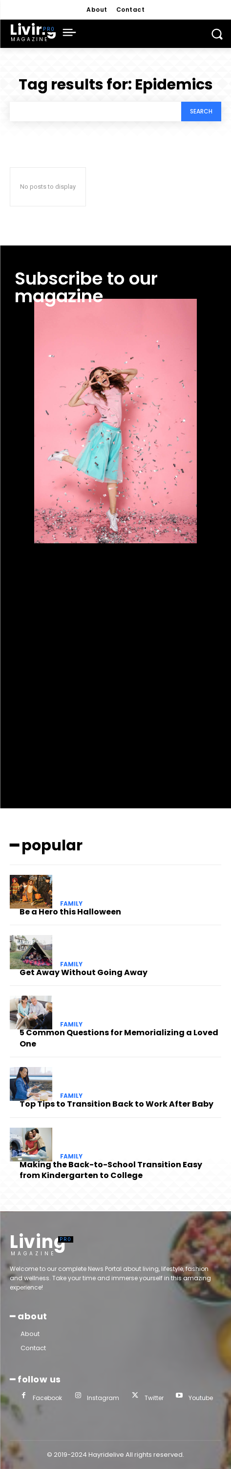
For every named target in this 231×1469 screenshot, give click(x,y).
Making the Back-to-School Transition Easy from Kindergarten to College (111, 1170)
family (71, 904)
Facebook (47, 1398)
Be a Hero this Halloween (70, 911)
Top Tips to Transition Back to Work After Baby (116, 1104)
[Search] (201, 111)
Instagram (103, 1398)
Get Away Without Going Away (83, 972)
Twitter (154, 1398)
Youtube (201, 1398)
